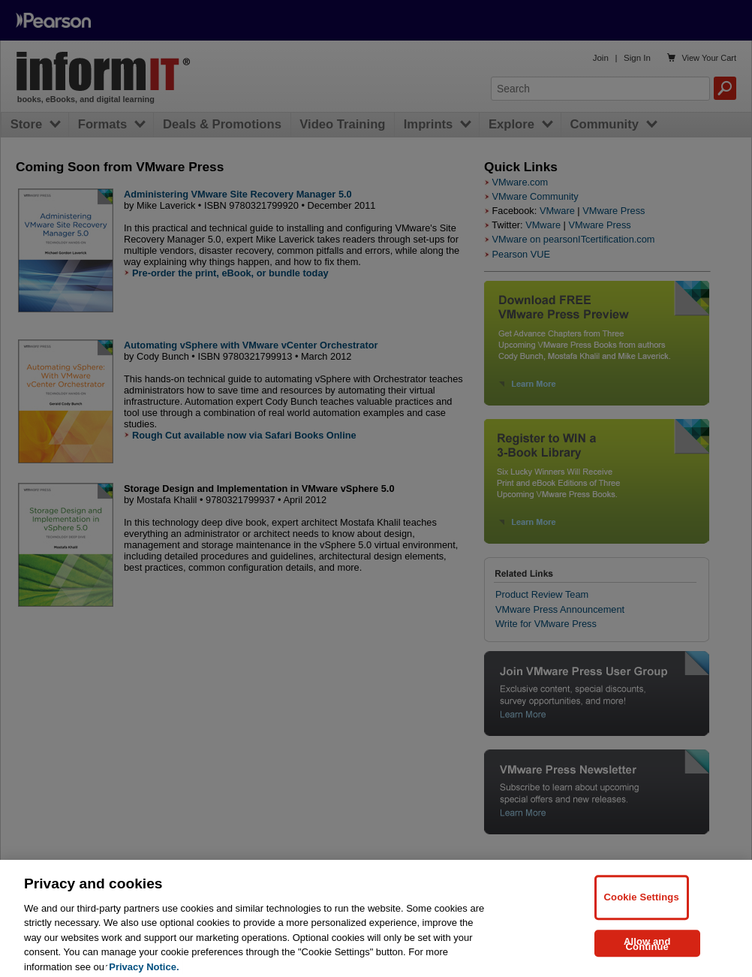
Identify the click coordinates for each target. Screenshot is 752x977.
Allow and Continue (647, 951)
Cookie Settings (641, 904)
